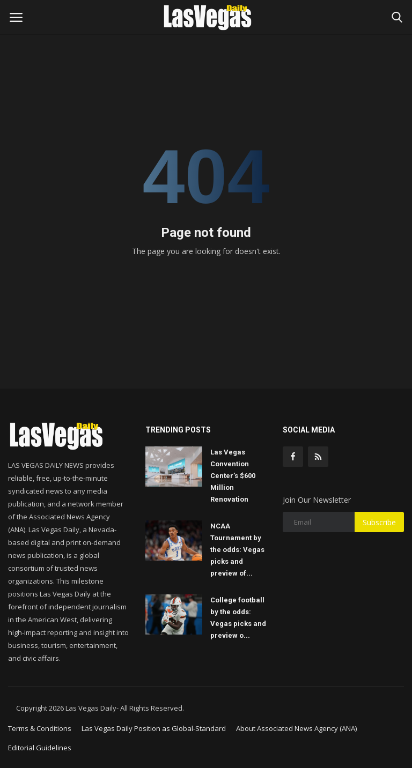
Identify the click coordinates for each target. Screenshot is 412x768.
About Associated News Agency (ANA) (296, 728)
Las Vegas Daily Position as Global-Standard (154, 728)
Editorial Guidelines (39, 747)
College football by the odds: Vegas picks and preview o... (238, 617)
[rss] (318, 456)
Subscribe (379, 522)
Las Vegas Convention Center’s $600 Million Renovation (232, 475)
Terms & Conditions (39, 728)
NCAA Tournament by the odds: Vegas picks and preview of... (237, 549)
